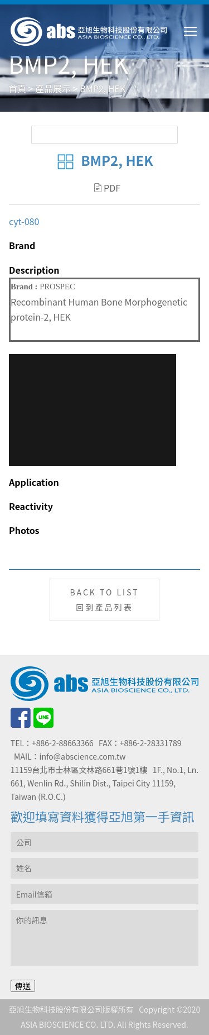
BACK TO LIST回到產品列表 (104, 599)
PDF (107, 187)
